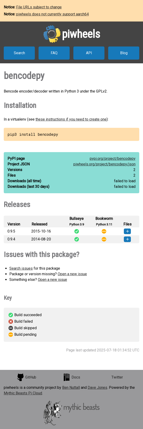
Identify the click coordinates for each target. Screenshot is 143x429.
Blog (124, 53)
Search (19, 53)
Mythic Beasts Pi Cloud (23, 393)
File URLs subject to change (39, 7)
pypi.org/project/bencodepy (113, 158)
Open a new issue (72, 274)
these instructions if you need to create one (71, 119)
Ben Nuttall (71, 387)
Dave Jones (97, 387)
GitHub (26, 377)
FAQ (54, 53)
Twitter (117, 377)
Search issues (21, 268)
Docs (71, 377)
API (89, 53)
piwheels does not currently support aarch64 (52, 14)
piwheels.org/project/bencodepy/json (104, 164)
